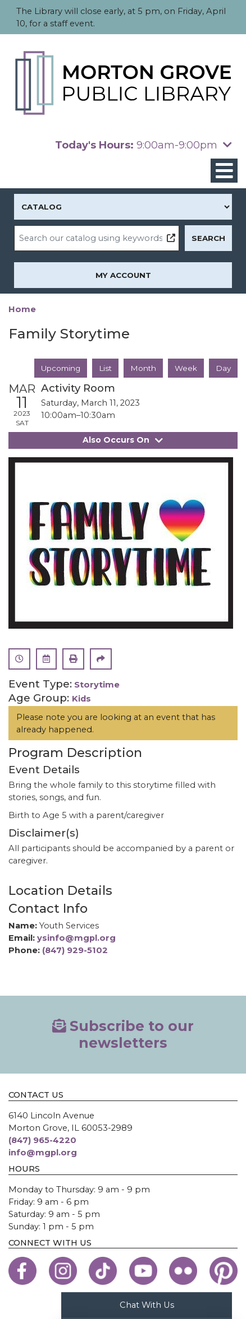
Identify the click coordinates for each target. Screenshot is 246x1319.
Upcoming (60, 368)
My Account (123, 275)
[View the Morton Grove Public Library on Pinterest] (223, 1271)
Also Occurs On (123, 440)
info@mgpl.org (42, 1153)
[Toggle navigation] (224, 171)
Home (22, 309)
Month (143, 368)
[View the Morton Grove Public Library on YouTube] (143, 1271)
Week (186, 368)
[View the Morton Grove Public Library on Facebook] (22, 1271)
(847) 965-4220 (42, 1140)
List (105, 368)
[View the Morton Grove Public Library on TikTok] (103, 1271)
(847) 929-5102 (75, 950)
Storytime (97, 685)
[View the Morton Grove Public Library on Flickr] (183, 1271)
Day (223, 368)
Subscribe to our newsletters (123, 1034)
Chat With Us (147, 1305)
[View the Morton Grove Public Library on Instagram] (63, 1271)
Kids (81, 699)
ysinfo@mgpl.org (76, 938)
